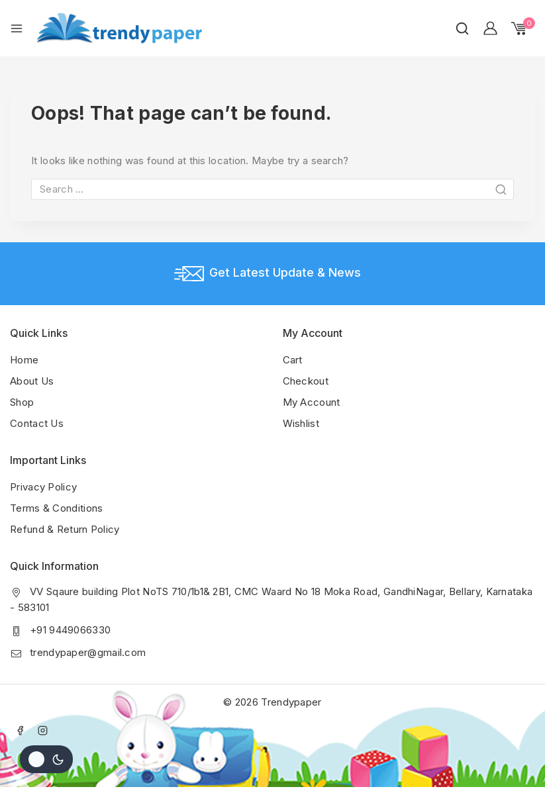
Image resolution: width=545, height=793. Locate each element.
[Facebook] (20, 730)
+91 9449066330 (70, 630)
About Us (32, 381)
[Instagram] (43, 730)
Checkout (305, 381)
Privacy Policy (43, 487)
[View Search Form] (462, 28)
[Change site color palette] (46, 759)
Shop (22, 402)
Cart (293, 359)
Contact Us (37, 423)
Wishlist (301, 423)
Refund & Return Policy (65, 529)
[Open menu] (16, 28)
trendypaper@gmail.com (88, 652)
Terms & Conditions (56, 508)
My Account (311, 402)
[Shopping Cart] (523, 28)
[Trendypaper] (119, 28)
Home (24, 359)
